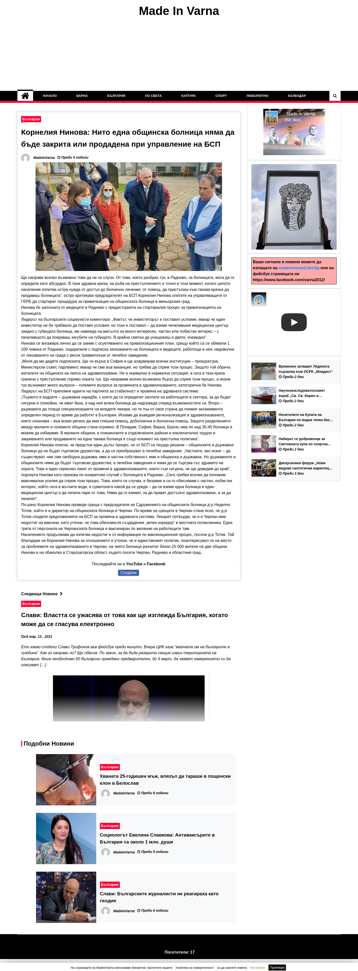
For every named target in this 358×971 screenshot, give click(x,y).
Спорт (221, 96)
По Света (153, 96)
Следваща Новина (43, 606)
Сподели (129, 585)
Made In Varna (179, 10)
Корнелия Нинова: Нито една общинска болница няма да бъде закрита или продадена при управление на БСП (128, 144)
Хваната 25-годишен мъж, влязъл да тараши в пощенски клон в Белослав (165, 791)
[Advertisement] (179, 54)
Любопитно (257, 96)
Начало (50, 96)
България (116, 96)
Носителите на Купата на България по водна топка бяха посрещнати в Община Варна (305, 418)
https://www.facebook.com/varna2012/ (289, 280)
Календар (297, 96)
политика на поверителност (195, 968)
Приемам (277, 968)
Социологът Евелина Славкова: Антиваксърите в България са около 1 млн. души (157, 850)
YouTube (134, 576)
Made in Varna (300, 113)
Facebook (156, 576)
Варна (82, 96)
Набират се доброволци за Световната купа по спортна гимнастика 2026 (303, 442)
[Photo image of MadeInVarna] (259, 300)
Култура (188, 96)
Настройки (257, 968)
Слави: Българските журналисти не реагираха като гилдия (159, 909)
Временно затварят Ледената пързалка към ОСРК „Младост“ (306, 369)
